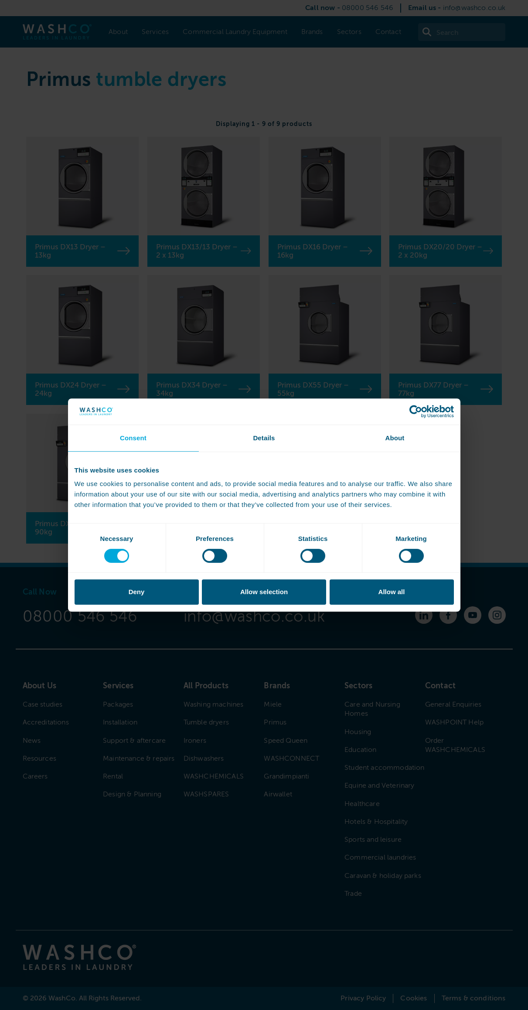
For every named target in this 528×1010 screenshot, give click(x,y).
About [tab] (394, 438)
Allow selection (264, 591)
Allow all (391, 591)
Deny (137, 591)
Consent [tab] (133, 438)
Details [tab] (264, 438)
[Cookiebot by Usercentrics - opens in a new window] (416, 411)
